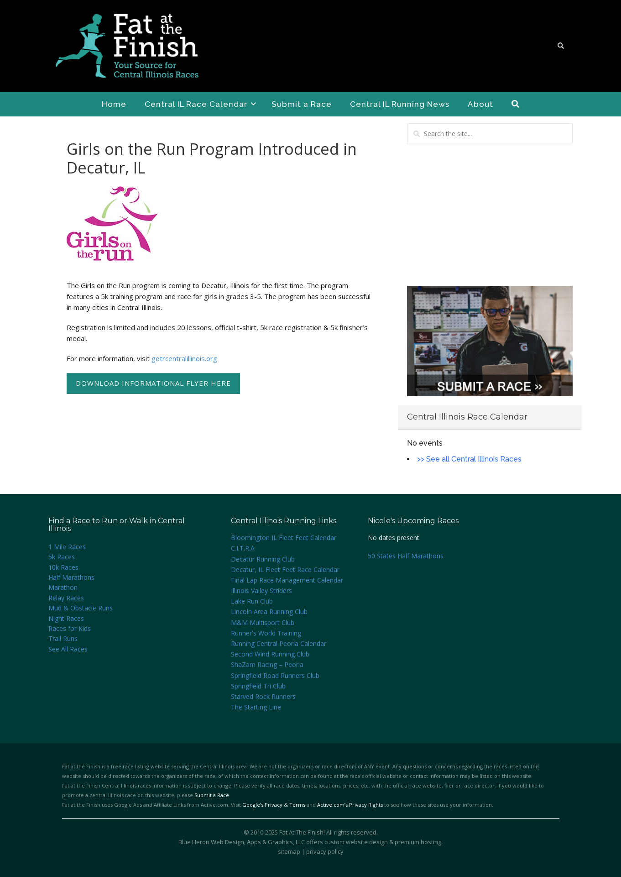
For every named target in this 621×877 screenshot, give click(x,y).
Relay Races (66, 597)
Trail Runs (63, 638)
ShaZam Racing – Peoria (267, 664)
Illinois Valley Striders (261, 590)
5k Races (61, 556)
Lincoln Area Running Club (269, 611)
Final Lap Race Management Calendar (287, 580)
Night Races (66, 618)
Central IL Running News (399, 104)
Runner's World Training (266, 633)
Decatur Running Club (263, 559)
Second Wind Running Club (270, 654)
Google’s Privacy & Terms (273, 804)
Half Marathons (71, 577)
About (480, 104)
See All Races (68, 649)
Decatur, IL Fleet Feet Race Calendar (285, 569)
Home (114, 104)
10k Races (63, 567)
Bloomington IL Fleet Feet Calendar (283, 537)
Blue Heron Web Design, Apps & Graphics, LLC (241, 842)
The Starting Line (256, 707)
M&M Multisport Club (262, 622)
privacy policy (325, 851)
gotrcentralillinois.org (184, 358)
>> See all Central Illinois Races (469, 459)
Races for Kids (69, 628)
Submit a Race (301, 104)
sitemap (289, 851)
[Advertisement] (490, 215)
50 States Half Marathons (406, 555)
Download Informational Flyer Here (153, 383)
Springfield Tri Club (258, 686)
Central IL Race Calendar (200, 104)
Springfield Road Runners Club (275, 675)
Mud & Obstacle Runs (80, 608)
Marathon (63, 587)
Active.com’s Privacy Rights (350, 804)
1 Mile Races (67, 546)
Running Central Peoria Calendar (278, 643)
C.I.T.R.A (243, 548)
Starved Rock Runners (263, 696)
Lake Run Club (252, 601)
